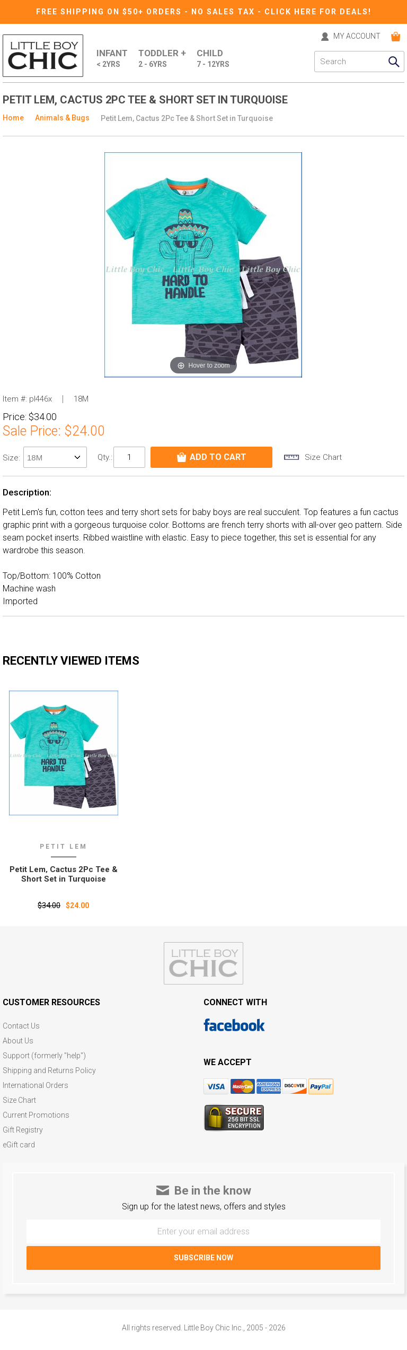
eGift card (19, 1145)
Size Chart (19, 1100)
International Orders (35, 1085)
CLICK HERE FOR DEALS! (317, 11)
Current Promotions (36, 1115)
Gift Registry (23, 1130)
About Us (18, 1041)
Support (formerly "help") (44, 1055)
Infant (112, 59)
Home (13, 117)
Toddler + (162, 59)
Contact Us (21, 1026)
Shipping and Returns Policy (49, 1070)
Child (213, 59)
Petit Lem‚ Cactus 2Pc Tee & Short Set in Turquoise (64, 874)
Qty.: (105, 457)
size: (12, 458)
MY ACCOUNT (357, 36)
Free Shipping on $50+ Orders (110, 11)
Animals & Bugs (62, 117)
